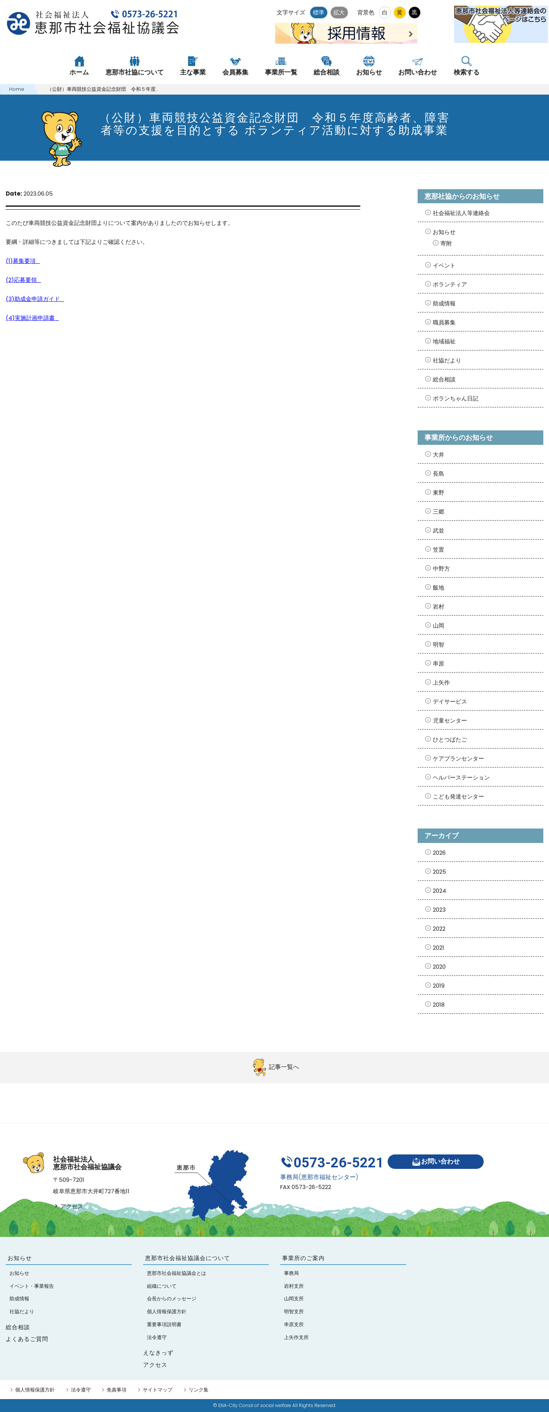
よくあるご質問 (27, 1339)
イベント (444, 265)
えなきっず (158, 1353)
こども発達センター (458, 796)
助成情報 (444, 303)
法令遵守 (81, 1389)
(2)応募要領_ (23, 280)
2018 (439, 1005)
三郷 (438, 511)
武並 (438, 530)
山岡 (438, 625)
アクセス (68, 1206)
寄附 (446, 243)
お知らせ (444, 232)
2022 (439, 929)
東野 (438, 492)
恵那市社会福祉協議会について (187, 1258)
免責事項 (116, 1389)
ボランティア (450, 284)
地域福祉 (444, 341)
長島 (438, 474)
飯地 (438, 587)
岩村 (438, 606)
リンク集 (198, 1389)
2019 (439, 986)
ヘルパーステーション (461, 777)
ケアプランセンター (458, 758)
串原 (438, 663)
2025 (439, 872)
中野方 (441, 568)
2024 (439, 891)
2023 (439, 910)
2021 (438, 948)
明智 (438, 644)
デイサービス (450, 701)
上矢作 (441, 682)
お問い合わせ (436, 1162)
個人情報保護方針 (35, 1389)
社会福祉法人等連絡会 (461, 213)
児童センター (450, 720)
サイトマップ (157, 1389)
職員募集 (444, 322)
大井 (438, 455)
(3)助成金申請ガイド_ (35, 299)
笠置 (438, 549)
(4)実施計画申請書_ (32, 318)
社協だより (447, 360)
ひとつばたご (450, 739)
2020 (439, 967)
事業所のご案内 (303, 1258)
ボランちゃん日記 (455, 398)
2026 (439, 853)
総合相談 (444, 379)
